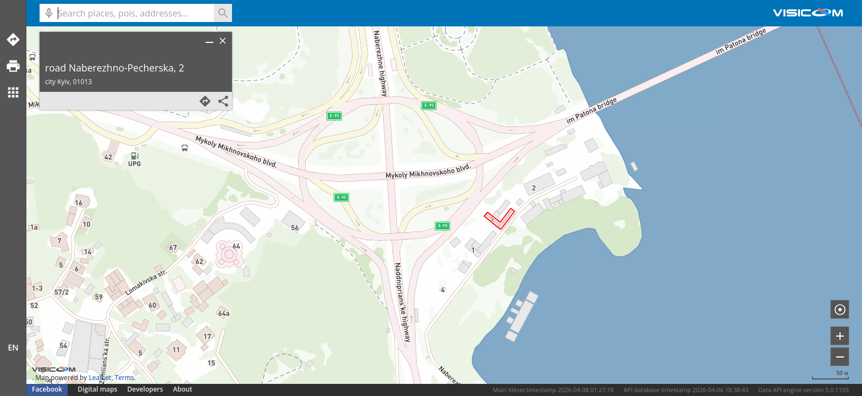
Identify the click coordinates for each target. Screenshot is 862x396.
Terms (124, 377)
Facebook (47, 389)
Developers (145, 389)
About (182, 389)
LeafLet (100, 377)
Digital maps (98, 389)
